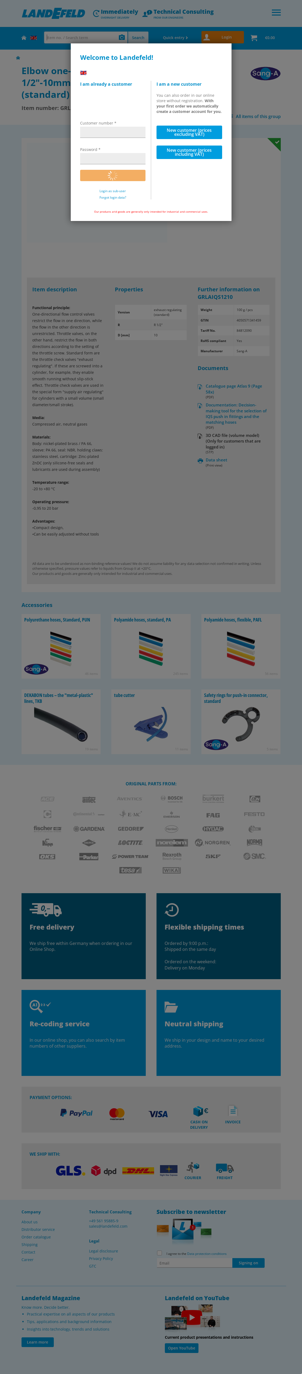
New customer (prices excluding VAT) (189, 132)
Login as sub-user (113, 191)
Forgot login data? (113, 197)
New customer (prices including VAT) (189, 152)
